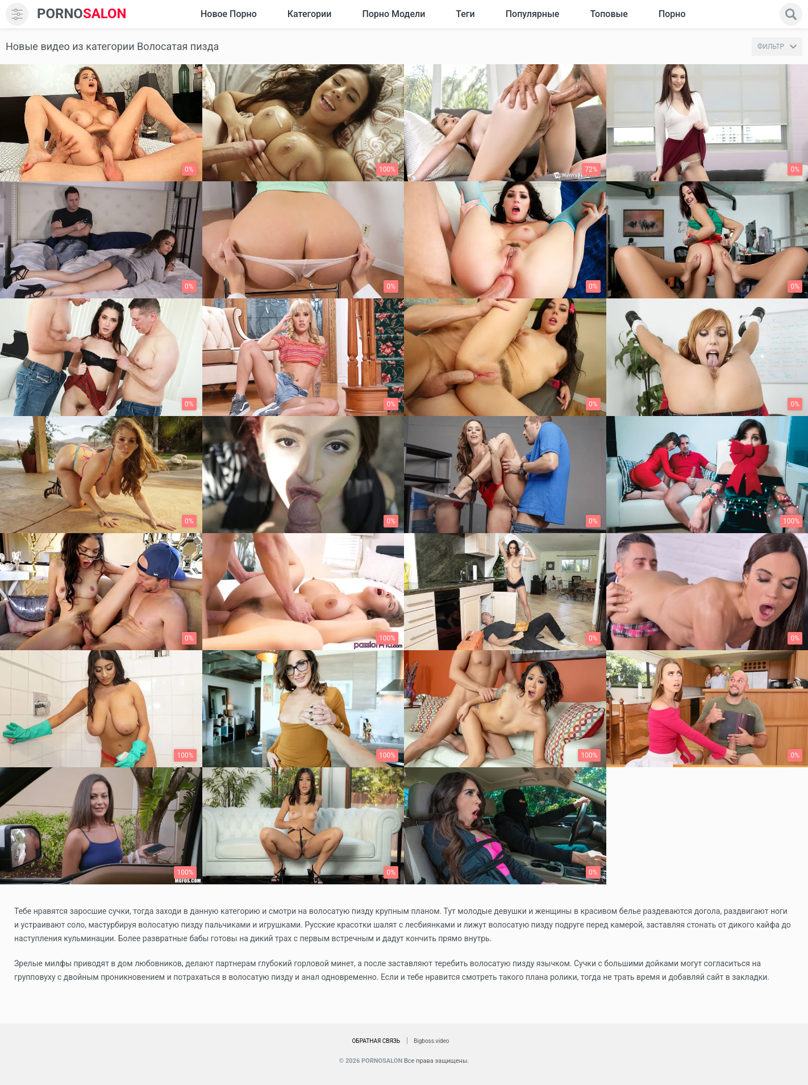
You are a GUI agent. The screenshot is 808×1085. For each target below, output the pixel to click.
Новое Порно (229, 14)
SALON (82, 14)
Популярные (533, 14)
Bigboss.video (431, 1041)
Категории (310, 14)
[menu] (17, 14)
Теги (465, 14)
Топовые (608, 14)
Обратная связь (376, 1041)
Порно (672, 14)
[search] (791, 14)
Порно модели (393, 14)
